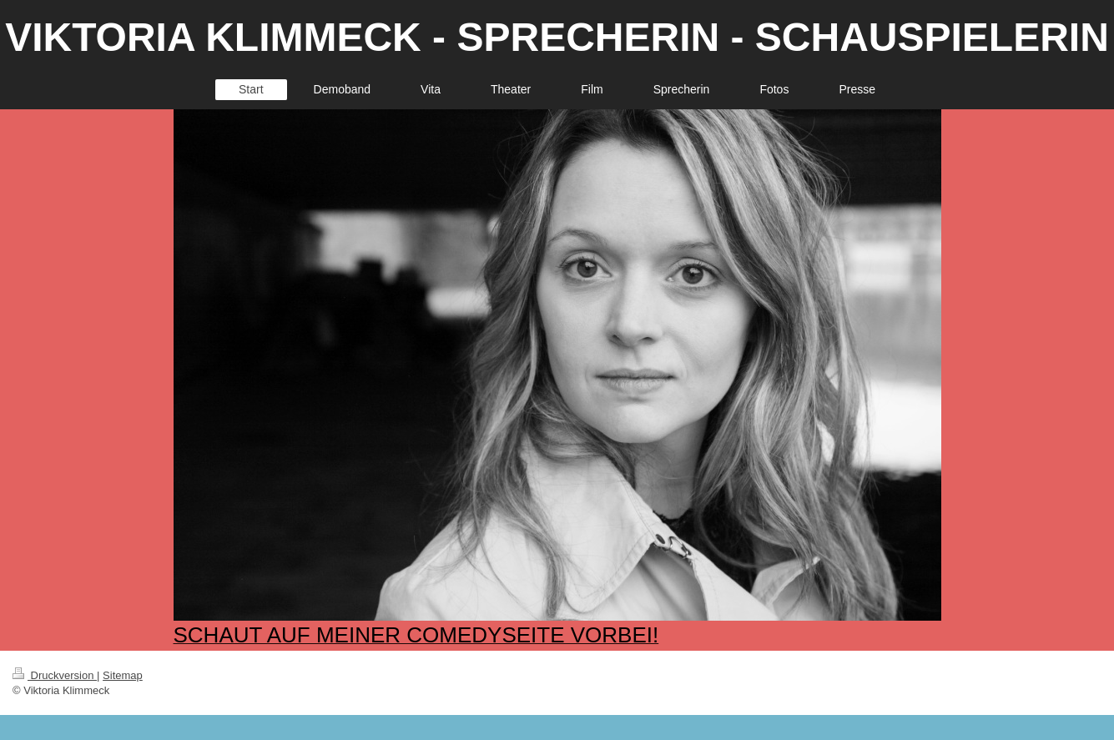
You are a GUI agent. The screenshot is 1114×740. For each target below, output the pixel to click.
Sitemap (123, 675)
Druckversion (55, 675)
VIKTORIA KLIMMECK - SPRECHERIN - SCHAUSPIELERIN (557, 37)
